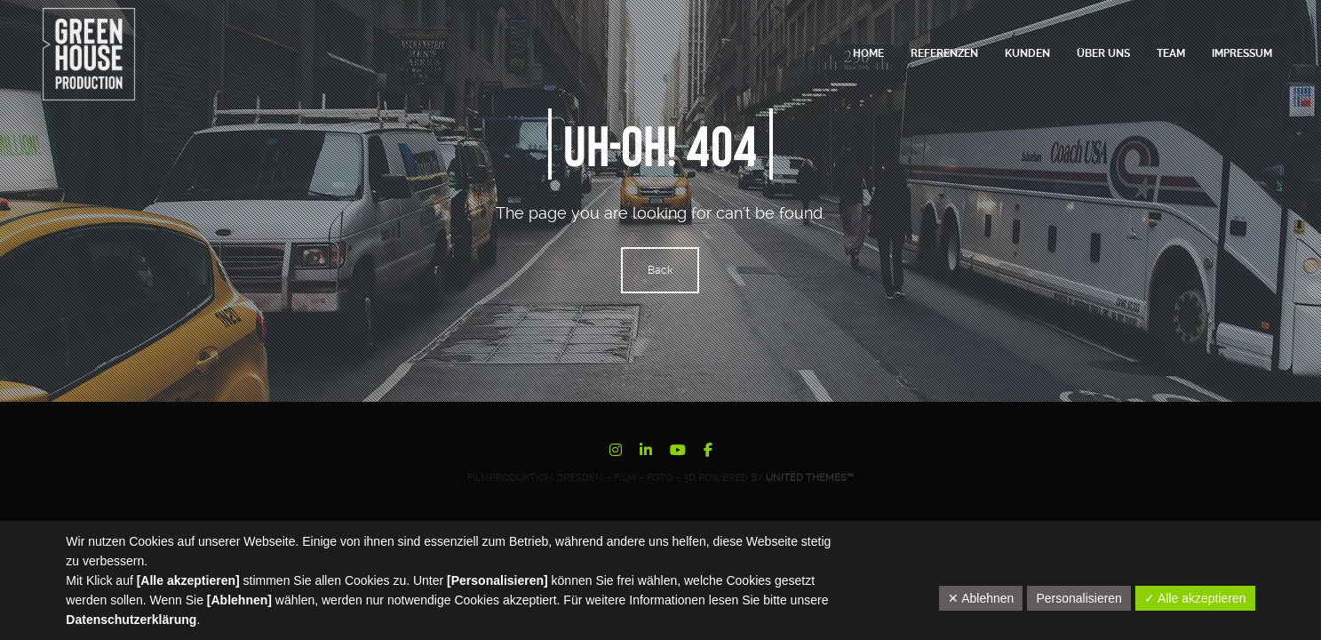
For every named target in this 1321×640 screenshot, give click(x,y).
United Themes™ (810, 478)
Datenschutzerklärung (131, 619)
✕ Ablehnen (981, 598)
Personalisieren (1079, 598)
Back (661, 270)
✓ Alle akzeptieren (1195, 598)
